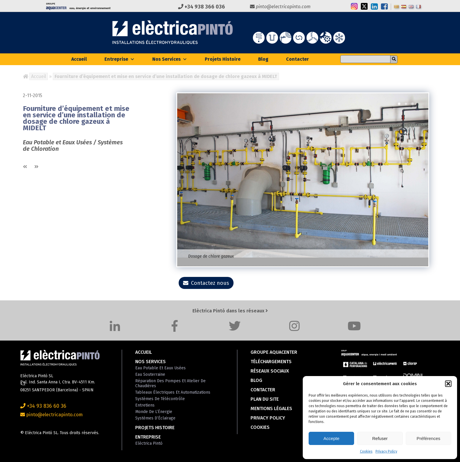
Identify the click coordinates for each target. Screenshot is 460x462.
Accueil (79, 59)
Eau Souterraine (150, 374)
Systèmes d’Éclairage (155, 418)
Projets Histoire (223, 59)
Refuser (380, 438)
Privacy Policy (386, 451)
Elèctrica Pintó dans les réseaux (230, 311)
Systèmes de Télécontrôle (160, 398)
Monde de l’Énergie (153, 411)
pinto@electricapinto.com (280, 6)
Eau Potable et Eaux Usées (160, 367)
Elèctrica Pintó (149, 443)
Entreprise (119, 59)
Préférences (428, 438)
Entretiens (145, 405)
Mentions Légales (271, 408)
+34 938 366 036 (201, 7)
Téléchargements (271, 361)
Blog (263, 59)
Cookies (366, 451)
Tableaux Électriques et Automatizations (172, 392)
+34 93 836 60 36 (43, 406)
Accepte (331, 438)
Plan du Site (265, 399)
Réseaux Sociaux (270, 371)
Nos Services (169, 59)
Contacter (297, 59)
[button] (448, 384)
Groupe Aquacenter (274, 352)
